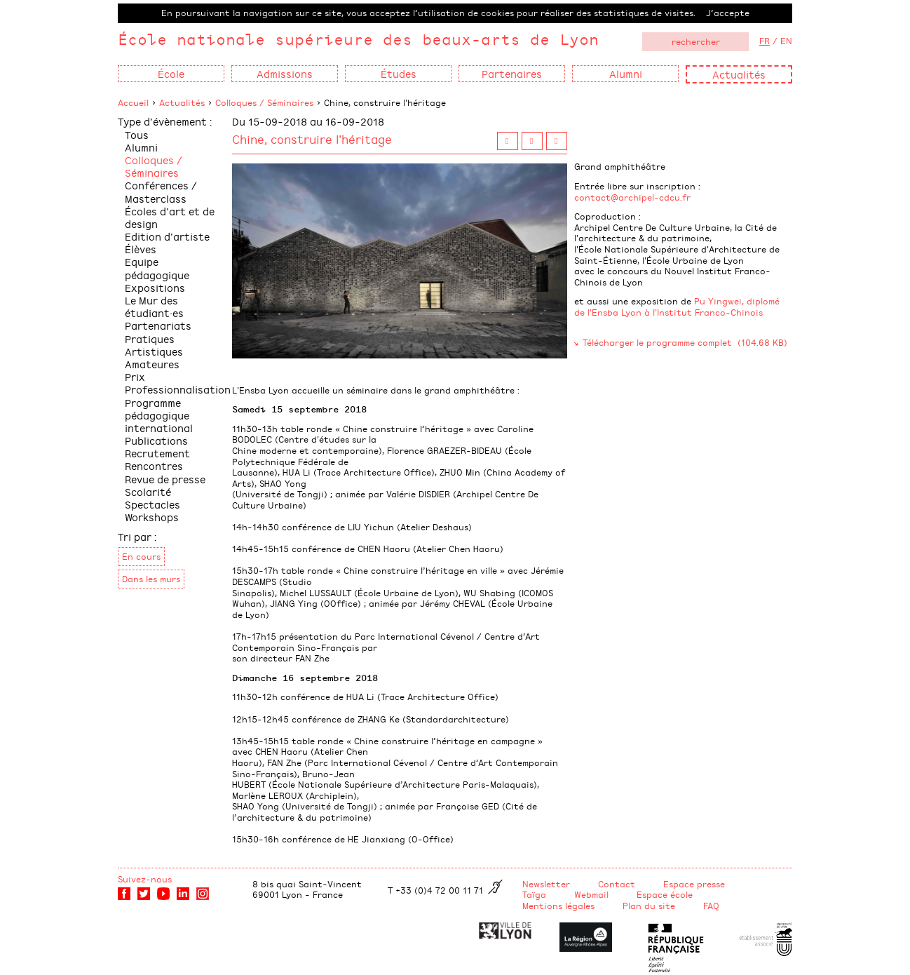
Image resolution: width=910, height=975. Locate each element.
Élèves (140, 248)
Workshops (152, 516)
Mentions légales (558, 905)
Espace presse (694, 884)
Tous (137, 134)
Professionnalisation (178, 389)
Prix (135, 376)
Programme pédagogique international (159, 415)
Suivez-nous (145, 879)
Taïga (534, 894)
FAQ (711, 905)
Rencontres (154, 465)
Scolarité (148, 491)
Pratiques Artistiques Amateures (154, 351)
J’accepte (727, 12)
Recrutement (157, 452)
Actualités (739, 74)
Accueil (133, 102)
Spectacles (152, 504)
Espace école (665, 894)
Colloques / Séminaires (264, 102)
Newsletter (546, 884)
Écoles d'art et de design (170, 217)
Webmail (591, 894)
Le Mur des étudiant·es (154, 306)
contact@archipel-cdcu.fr (632, 197)
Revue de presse (165, 478)
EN (786, 40)
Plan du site (649, 905)
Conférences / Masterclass (161, 191)
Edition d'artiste (167, 236)
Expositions (155, 287)
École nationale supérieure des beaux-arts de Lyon (358, 39)
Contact (616, 884)
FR (764, 40)
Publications (156, 440)
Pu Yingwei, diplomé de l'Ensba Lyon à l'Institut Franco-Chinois (677, 306)
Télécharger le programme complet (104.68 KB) (685, 342)
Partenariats (158, 325)
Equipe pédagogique (157, 267)
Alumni (141, 147)
